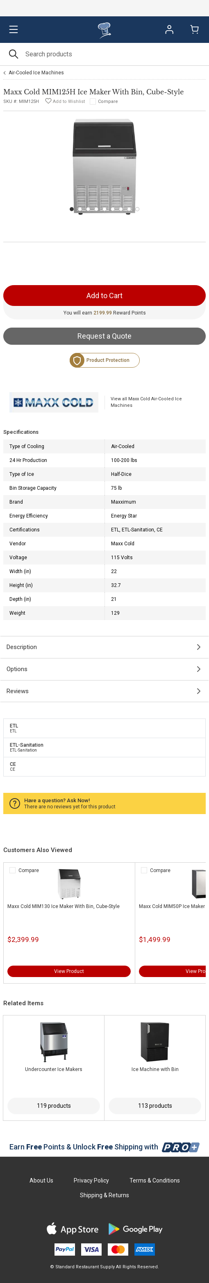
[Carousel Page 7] (121, 209)
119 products (54, 1105)
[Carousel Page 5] (104, 209)
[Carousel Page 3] (88, 209)
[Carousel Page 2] (80, 209)
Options (17, 669)
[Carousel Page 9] (137, 209)
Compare (108, 101)
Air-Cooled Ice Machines (36, 73)
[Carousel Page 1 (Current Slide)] (72, 209)
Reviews (18, 691)
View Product (69, 971)
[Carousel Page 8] (129, 209)
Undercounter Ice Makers (53, 1069)
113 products (155, 1105)
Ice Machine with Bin (155, 1069)
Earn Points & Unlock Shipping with (104, 1146)
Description (22, 647)
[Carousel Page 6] (113, 209)
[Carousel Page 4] (96, 209)
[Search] (104, 54)
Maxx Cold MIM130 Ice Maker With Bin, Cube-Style (63, 906)
